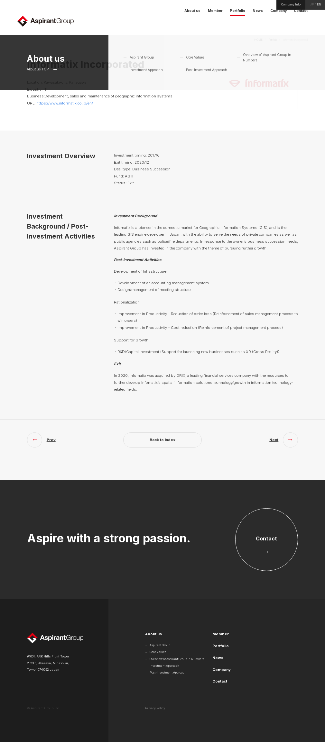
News (217, 658)
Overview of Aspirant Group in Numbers (177, 659)
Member (220, 634)
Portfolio (272, 39)
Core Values (158, 652)
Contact (219, 681)
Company (221, 669)
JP (312, 4)
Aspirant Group (160, 645)
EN (319, 4)
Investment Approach (164, 665)
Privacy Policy (155, 708)
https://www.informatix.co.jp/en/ (64, 103)
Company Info (291, 4)
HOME (258, 39)
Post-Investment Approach (168, 672)
